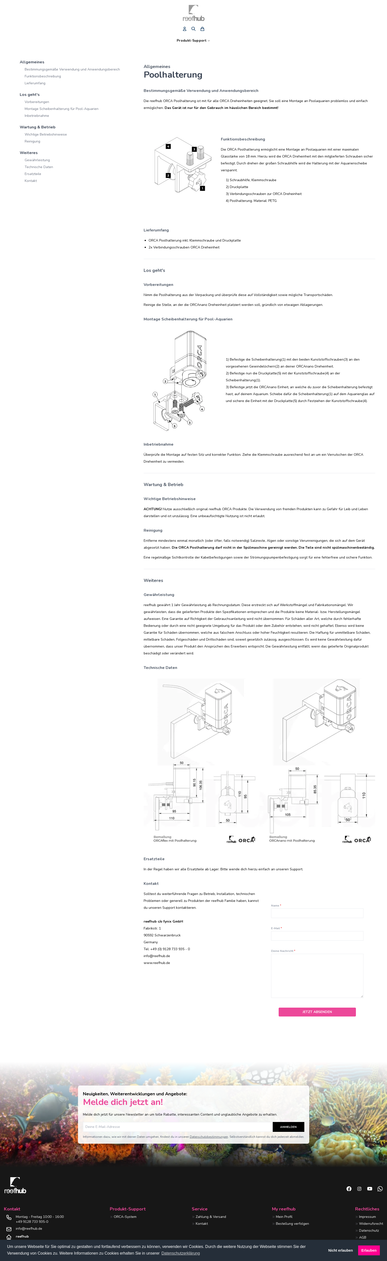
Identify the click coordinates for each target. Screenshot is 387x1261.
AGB (362, 1237)
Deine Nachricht (283, 951)
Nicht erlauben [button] (340, 1250)
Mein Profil (284, 1216)
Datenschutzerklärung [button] (180, 1253)
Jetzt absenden (317, 1012)
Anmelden (288, 1127)
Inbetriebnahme (37, 115)
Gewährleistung (37, 160)
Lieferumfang (35, 83)
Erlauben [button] (369, 1250)
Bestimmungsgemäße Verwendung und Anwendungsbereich (72, 69)
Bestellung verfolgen (292, 1223)
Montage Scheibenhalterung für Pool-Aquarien (61, 108)
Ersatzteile (33, 174)
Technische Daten (39, 167)
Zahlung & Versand (211, 1216)
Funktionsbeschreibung (43, 76)
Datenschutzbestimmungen (209, 1137)
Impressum (367, 1216)
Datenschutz (369, 1230)
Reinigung (32, 141)
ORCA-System (125, 1216)
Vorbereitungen (37, 102)
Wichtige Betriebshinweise (46, 134)
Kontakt (31, 180)
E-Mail (276, 928)
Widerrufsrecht (371, 1223)
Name (276, 906)
